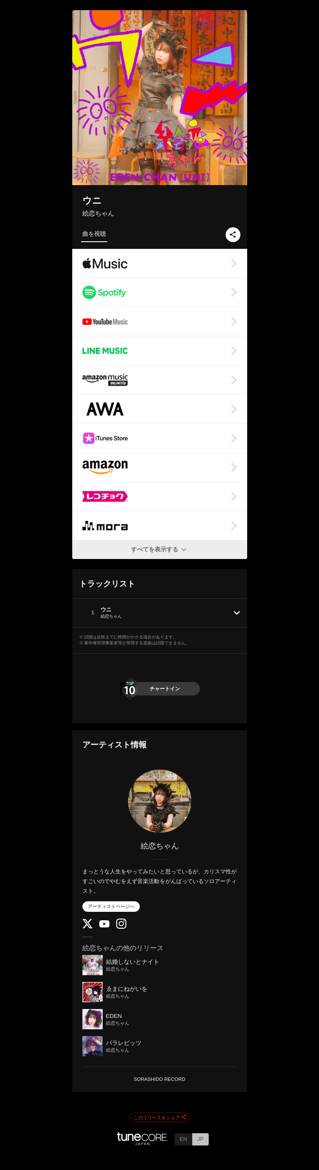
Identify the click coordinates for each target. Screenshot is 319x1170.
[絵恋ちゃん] (159, 801)
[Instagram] (121, 927)
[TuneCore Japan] (142, 1142)
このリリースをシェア (160, 1117)
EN (183, 1139)
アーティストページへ (111, 906)
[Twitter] (87, 926)
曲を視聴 (94, 233)
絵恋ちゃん (98, 213)
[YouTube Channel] (104, 925)
